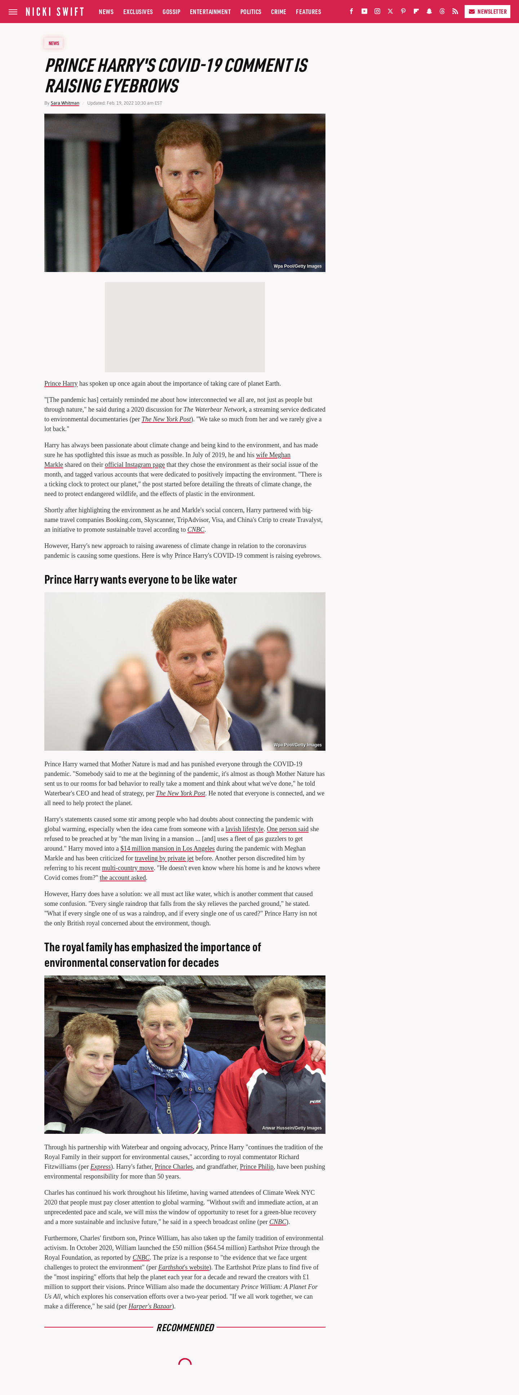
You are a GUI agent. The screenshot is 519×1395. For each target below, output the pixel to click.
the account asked (123, 877)
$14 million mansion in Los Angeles (167, 848)
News (106, 11)
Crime (279, 11)
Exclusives (138, 11)
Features (308, 11)
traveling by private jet (164, 858)
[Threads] (442, 13)
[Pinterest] (403, 13)
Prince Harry (60, 383)
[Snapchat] (429, 13)
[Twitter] (390, 13)
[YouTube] (364, 13)
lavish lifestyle (244, 829)
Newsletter (487, 11)
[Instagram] (377, 13)
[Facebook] (351, 13)
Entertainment (210, 11)
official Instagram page (135, 464)
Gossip (171, 11)
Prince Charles (173, 1166)
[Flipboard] (416, 13)
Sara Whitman (65, 103)
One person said (288, 829)
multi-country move (128, 868)
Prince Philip (257, 1166)
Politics (251, 11)
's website (183, 1267)
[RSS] (455, 13)
